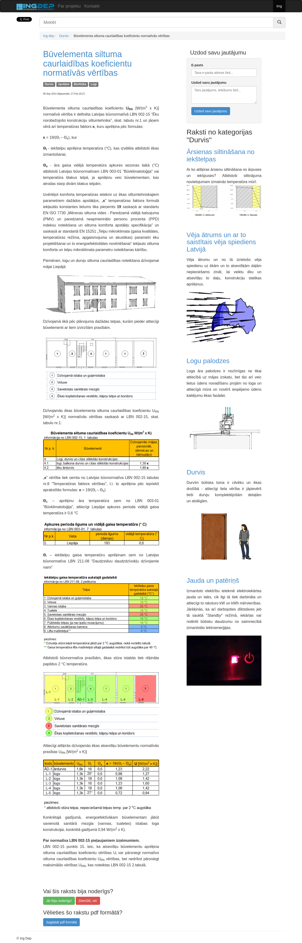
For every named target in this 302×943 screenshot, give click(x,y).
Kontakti (92, 6)
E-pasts (197, 65)
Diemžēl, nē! (88, 901)
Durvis (64, 36)
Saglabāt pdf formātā (61, 922)
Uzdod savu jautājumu (208, 82)
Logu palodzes (208, 361)
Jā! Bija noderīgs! (59, 901)
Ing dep (48, 36)
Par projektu (69, 6)
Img (279, 6)
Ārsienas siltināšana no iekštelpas (221, 155)
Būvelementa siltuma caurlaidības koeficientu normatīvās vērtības (87, 63)
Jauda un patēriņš (213, 580)
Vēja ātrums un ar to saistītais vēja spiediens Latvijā (221, 242)
